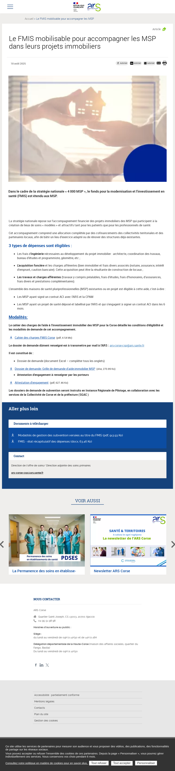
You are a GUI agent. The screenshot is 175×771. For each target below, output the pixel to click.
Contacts (39, 707)
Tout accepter (122, 763)
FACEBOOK (35, 665)
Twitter (47, 665)
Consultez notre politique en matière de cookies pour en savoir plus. (46, 763)
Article (156, 29)
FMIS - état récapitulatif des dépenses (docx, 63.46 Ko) (55, 441)
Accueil (29, 18)
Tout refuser (98, 763)
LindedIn (41, 665)
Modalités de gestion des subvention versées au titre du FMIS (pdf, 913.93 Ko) (70, 435)
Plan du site (41, 714)
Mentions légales (44, 701)
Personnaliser (146, 763)
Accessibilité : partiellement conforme (56, 695)
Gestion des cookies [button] (46, 720)
